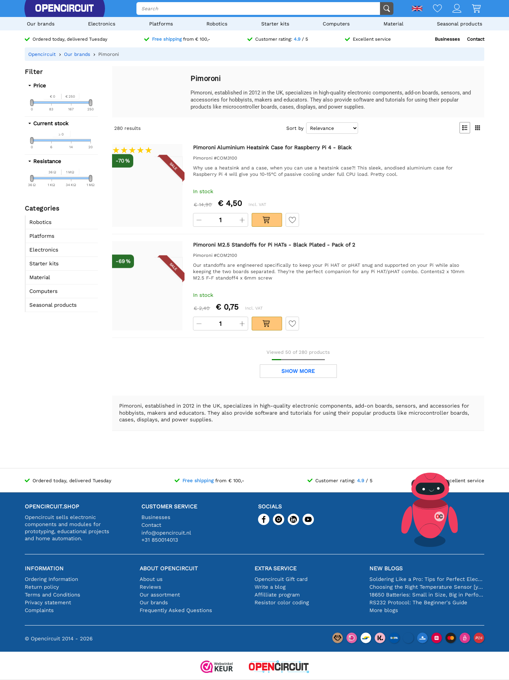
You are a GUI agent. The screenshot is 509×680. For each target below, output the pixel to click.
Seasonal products (459, 24)
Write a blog (270, 587)
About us (151, 579)
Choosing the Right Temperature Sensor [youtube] (426, 587)
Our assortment (160, 595)
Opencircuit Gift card (281, 579)
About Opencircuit (169, 568)
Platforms (161, 24)
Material (393, 24)
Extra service (276, 568)
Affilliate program (277, 595)
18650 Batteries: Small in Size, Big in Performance (426, 595)
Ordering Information (51, 579)
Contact (475, 39)
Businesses (447, 39)
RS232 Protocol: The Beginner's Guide (418, 602)
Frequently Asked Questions (176, 610)
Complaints (39, 610)
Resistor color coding (282, 602)
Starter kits (275, 24)
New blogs (386, 568)
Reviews (150, 587)
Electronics (101, 24)
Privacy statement (48, 602)
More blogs (383, 610)
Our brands (40, 24)
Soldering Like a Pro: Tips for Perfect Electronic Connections (426, 579)
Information (44, 568)
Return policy (42, 587)
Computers (336, 24)
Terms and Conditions (52, 595)
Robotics (216, 24)
